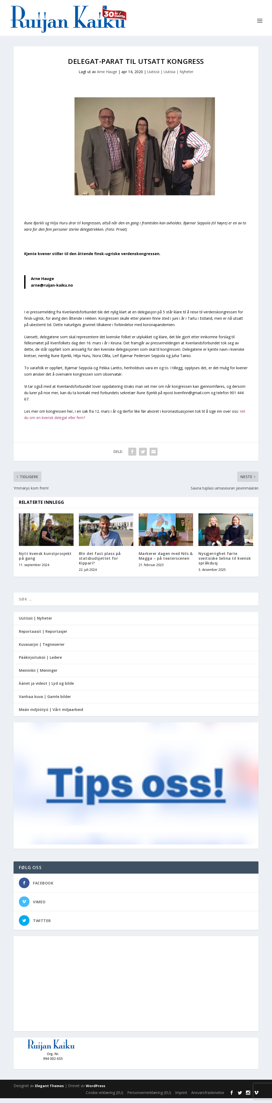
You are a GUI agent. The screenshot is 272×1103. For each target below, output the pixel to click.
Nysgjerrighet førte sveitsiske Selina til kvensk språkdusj (224, 563)
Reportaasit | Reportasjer (43, 636)
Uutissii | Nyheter (35, 623)
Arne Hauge (107, 76)
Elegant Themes (49, 1090)
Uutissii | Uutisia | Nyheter (170, 76)
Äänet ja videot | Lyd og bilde (46, 688)
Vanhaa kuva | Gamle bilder (45, 701)
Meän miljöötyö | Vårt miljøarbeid (51, 714)
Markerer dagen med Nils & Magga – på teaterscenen (166, 561)
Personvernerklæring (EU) (149, 1097)
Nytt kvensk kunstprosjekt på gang (45, 561)
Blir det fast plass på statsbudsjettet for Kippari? (100, 563)
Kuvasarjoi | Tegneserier (42, 649)
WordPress (95, 1090)
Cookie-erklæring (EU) (104, 1097)
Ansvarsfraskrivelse (207, 1097)
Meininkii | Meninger (38, 675)
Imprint (181, 1097)
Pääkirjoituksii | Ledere (40, 662)
